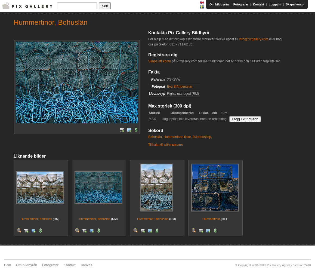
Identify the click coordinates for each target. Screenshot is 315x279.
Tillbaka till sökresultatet (165, 145)
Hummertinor (211, 218)
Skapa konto (295, 4)
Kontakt (258, 4)
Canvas (86, 265)
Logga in (275, 4)
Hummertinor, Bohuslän (36, 218)
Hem (7, 265)
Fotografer (240, 4)
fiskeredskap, (202, 137)
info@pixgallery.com (253, 39)
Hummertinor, (173, 137)
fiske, (188, 137)
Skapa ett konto (159, 61)
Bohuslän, (155, 137)
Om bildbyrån (219, 4)
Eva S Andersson (179, 86)
